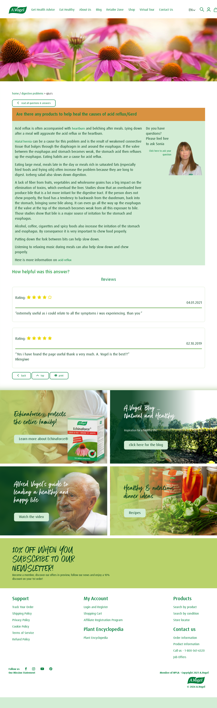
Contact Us (168, 9)
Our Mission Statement (22, 674)
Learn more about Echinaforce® (43, 440)
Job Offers (179, 658)
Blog (101, 9)
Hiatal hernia (24, 142)
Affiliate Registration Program (103, 621)
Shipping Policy (22, 615)
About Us (88, 9)
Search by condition (186, 615)
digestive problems (32, 93)
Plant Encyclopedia (96, 639)
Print (64, 376)
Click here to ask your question (160, 153)
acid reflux (65, 260)
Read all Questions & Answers (36, 103)
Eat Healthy (69, 9)
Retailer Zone (117, 9)
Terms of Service (23, 634)
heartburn (79, 129)
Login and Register (96, 608)
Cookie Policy (20, 628)
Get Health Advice (45, 9)
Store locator (181, 621)
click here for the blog (146, 446)
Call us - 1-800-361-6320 (189, 652)
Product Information (186, 645)
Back (22, 376)
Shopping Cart (93, 615)
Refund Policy (21, 641)
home (15, 93)
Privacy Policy (21, 621)
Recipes (135, 514)
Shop (134, 9)
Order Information (185, 639)
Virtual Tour (149, 9)
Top (43, 376)
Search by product (185, 608)
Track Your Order (23, 608)
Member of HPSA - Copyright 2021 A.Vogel (184, 674)
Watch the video (31, 518)
